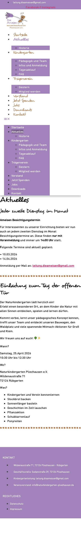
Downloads (22, 109)
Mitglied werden (29, 91)
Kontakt (19, 114)
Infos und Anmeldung (33, 65)
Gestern (24, 87)
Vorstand (20, 95)
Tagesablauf (27, 69)
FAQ (21, 74)
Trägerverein (22, 78)
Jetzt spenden (23, 100)
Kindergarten (23, 52)
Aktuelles (21, 39)
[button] (27, 119)
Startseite (20, 34)
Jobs (16, 105)
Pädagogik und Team (33, 61)
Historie (24, 48)
